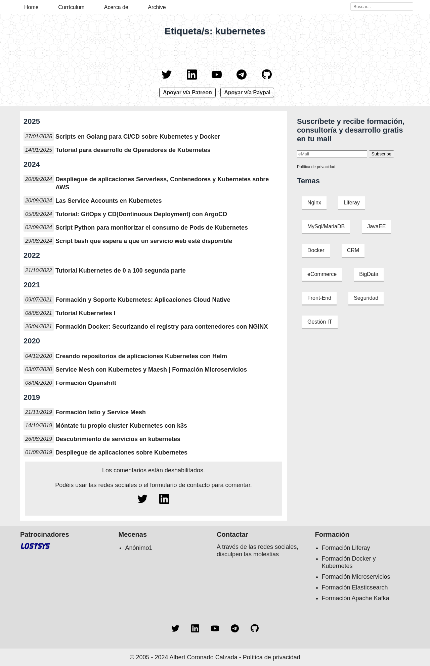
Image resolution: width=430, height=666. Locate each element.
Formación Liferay (346, 547)
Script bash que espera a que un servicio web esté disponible (143, 241)
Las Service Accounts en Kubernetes (108, 200)
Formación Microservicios (356, 576)
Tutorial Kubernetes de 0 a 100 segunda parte (120, 270)
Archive (157, 7)
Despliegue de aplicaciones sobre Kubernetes (121, 452)
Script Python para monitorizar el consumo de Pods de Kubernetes (151, 227)
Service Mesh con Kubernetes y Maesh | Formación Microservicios (151, 369)
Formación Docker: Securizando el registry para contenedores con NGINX (161, 326)
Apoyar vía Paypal (247, 92)
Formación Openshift (85, 383)
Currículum (71, 7)
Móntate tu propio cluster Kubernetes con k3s (121, 425)
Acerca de (116, 7)
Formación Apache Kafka (355, 598)
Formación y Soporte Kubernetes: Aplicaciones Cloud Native (142, 299)
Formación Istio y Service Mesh (100, 412)
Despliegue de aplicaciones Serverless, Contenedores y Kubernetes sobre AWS (162, 183)
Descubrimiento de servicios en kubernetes (117, 439)
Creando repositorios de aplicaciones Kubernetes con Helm (141, 356)
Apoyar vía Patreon (187, 92)
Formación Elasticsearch (355, 587)
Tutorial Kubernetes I (85, 313)
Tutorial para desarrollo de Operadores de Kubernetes (133, 150)
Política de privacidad (316, 166)
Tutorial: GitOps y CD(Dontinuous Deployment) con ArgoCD (141, 214)
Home (31, 7)
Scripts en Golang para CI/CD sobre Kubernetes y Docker (137, 136)
